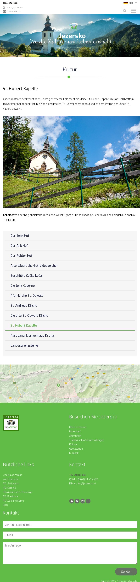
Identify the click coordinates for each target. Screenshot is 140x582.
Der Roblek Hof (21, 256)
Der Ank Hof (19, 246)
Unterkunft (75, 431)
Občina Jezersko (12, 474)
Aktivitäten (75, 435)
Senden (126, 571)
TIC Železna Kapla (13, 500)
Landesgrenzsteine (24, 346)
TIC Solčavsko (11, 483)
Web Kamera (10, 479)
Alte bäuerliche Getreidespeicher (34, 266)
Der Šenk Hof (19, 236)
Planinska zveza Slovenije (17, 492)
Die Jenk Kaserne (22, 286)
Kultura (73, 444)
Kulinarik (74, 453)
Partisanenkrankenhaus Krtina (32, 336)
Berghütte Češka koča (26, 276)
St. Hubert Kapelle (23, 326)
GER (130, 3)
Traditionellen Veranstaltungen (86, 440)
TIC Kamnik (9, 487)
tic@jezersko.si (13, 11)
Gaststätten (76, 448)
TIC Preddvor (10, 496)
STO (5, 505)
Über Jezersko (77, 427)
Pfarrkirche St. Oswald (26, 296)
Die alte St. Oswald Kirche (29, 316)
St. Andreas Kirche (23, 306)
